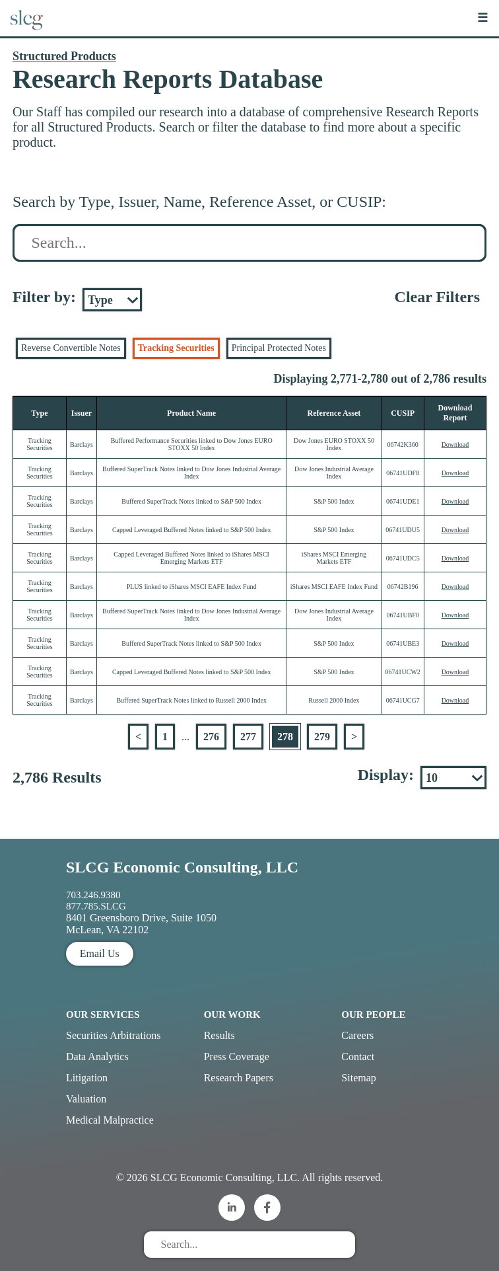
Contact (357, 1056)
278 (285, 736)
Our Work (232, 1014)
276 (211, 736)
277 (248, 736)
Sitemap (358, 1077)
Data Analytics (97, 1056)
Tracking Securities (176, 348)
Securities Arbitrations (113, 1035)
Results (219, 1035)
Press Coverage (236, 1056)
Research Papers (238, 1077)
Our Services (103, 1014)
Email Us (99, 953)
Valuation (86, 1098)
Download (455, 444)
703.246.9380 (93, 895)
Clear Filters (438, 296)
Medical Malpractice (110, 1120)
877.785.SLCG (96, 906)
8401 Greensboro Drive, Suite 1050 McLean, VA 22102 (141, 923)
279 (322, 736)
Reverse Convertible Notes (71, 348)
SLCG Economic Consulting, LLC (182, 867)
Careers (357, 1035)
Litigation (87, 1077)
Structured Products (64, 56)
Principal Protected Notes (279, 348)
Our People (373, 1014)
